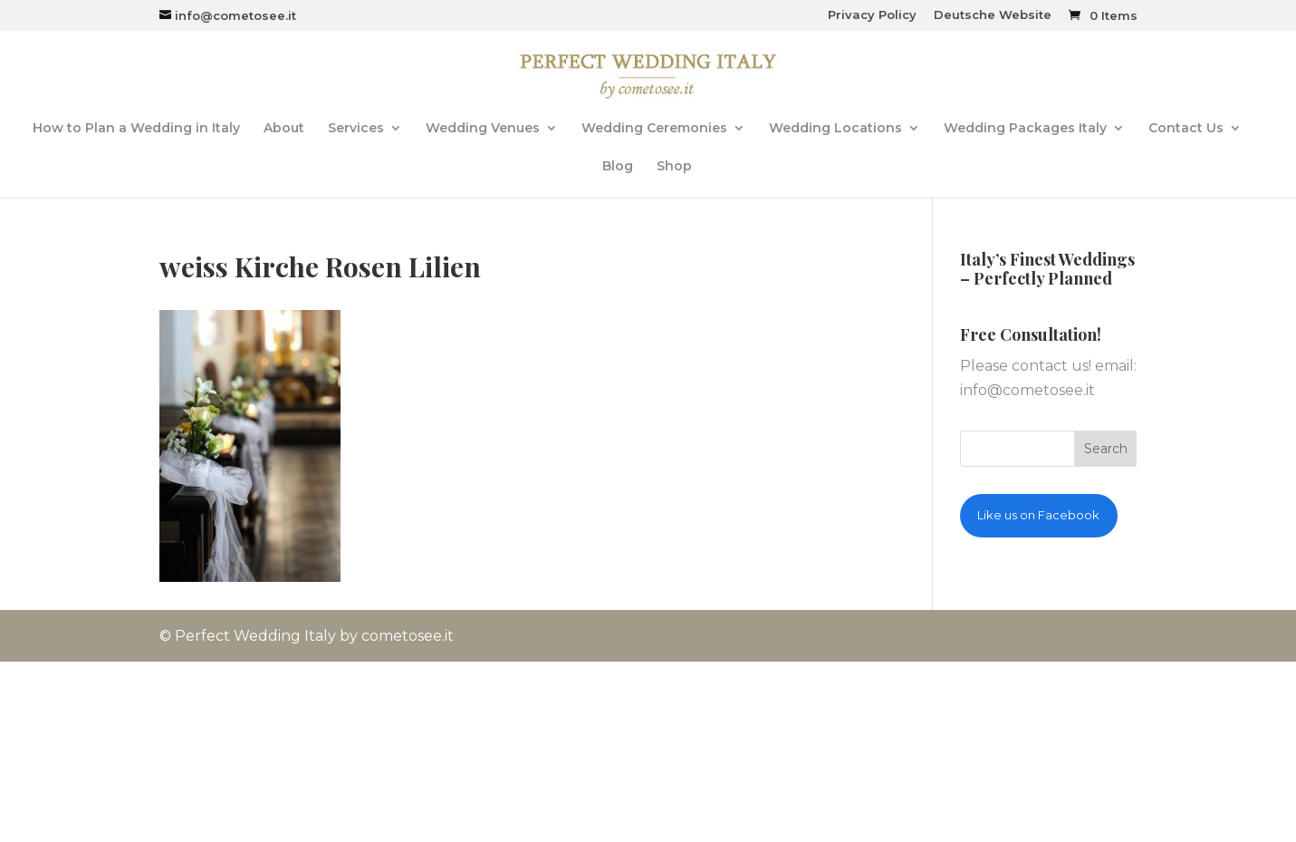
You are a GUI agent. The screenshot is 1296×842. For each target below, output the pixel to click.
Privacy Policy (872, 15)
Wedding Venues (483, 128)
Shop (674, 167)
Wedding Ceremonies (654, 128)
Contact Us (1186, 128)
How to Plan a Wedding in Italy (136, 128)
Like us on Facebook (1038, 515)
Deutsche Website (992, 15)
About (284, 128)
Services (356, 128)
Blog (617, 167)
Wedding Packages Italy (1025, 128)
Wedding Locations (835, 128)
